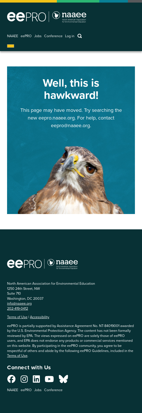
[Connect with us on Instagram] (24, 381)
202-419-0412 (17, 308)
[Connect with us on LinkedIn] (36, 381)
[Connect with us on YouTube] (49, 381)
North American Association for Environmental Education (46, 17)
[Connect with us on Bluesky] (63, 381)
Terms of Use (17, 317)
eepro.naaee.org (56, 117)
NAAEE (12, 36)
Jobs (38, 36)
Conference (53, 36)
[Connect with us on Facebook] (11, 381)
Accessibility (39, 317)
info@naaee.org (19, 303)
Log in (69, 36)
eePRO (26, 36)
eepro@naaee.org (70, 125)
